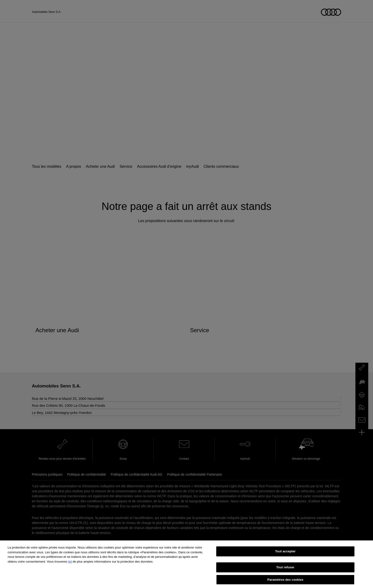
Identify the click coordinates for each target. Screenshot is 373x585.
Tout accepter (285, 559)
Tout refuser (285, 575)
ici (70, 569)
